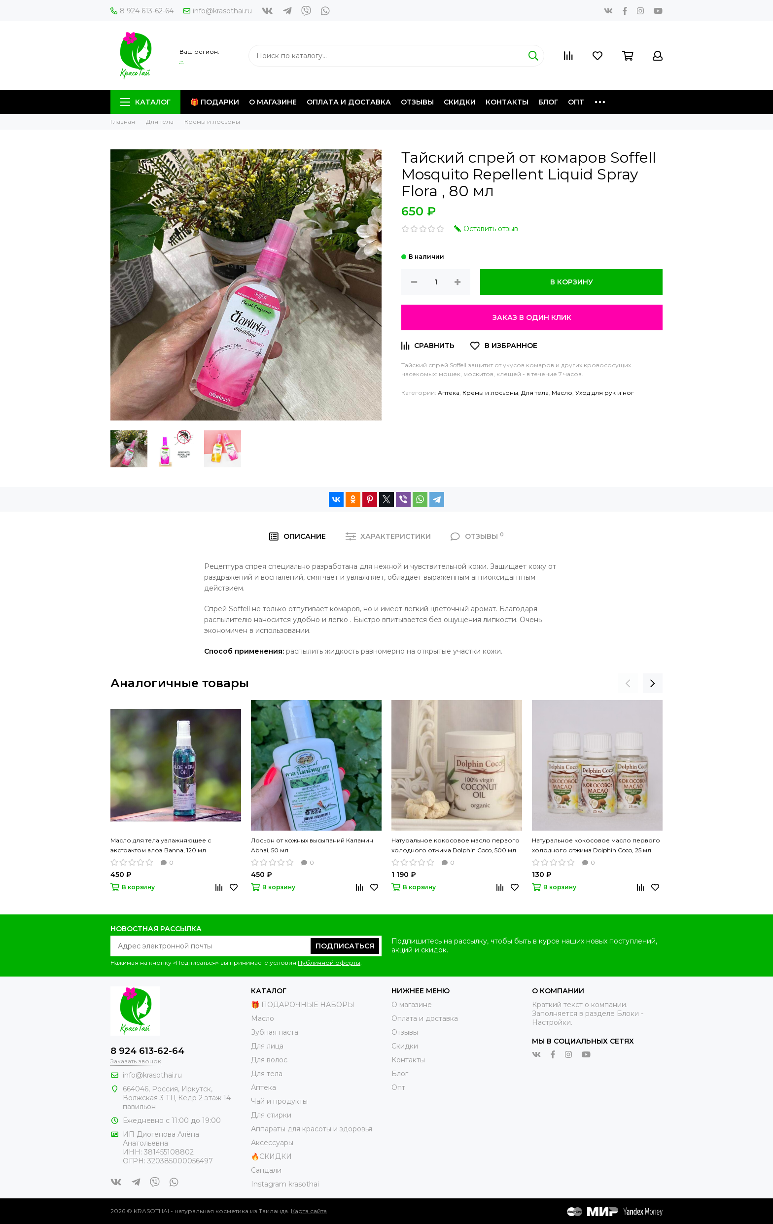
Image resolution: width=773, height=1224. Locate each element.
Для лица (267, 1046)
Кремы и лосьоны (490, 392)
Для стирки (271, 1115)
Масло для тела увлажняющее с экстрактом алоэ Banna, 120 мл (160, 845)
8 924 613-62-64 (142, 10)
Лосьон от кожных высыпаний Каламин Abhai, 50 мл (312, 845)
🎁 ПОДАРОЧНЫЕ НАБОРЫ (302, 1004)
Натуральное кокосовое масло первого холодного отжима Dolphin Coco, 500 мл (455, 845)
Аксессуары (272, 1142)
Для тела (535, 392)
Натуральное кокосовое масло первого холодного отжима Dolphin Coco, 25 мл (596, 845)
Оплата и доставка (349, 102)
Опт (576, 102)
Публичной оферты (329, 962)
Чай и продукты (279, 1101)
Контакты (507, 102)
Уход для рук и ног (604, 392)
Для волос (269, 1059)
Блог (548, 102)
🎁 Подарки (214, 102)
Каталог (145, 102)
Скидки (460, 102)
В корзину (571, 282)
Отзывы (417, 102)
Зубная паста (274, 1032)
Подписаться (345, 946)
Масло (562, 392)
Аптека (448, 392)
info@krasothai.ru (217, 10)
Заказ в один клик (531, 317)
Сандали (266, 1170)
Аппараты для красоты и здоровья (311, 1128)
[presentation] (628, 683)
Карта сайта (309, 1211)
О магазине (273, 102)
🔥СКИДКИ (271, 1156)
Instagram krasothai (285, 1184)
